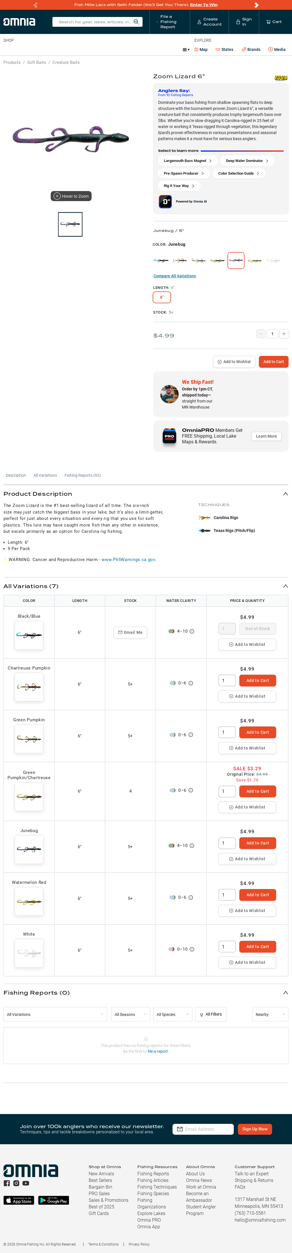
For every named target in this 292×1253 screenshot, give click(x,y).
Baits (8, 49)
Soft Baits (36, 62)
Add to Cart (273, 361)
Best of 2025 (101, 1207)
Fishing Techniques (157, 1187)
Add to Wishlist (234, 361)
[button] (146, 493)
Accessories (114, 49)
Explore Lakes (151, 1213)
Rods (44, 49)
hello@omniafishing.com (260, 1220)
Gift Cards (99, 1213)
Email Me (130, 632)
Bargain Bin (100, 1187)
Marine (140, 49)
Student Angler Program (201, 1210)
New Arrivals (101, 1173)
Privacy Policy (139, 1244)
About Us (195, 1173)
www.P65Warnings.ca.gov (128, 559)
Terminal (85, 49)
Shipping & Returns (254, 1180)
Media (277, 49)
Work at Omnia (201, 1187)
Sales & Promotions (108, 1200)
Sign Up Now (259, 1129)
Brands (251, 49)
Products (12, 62)
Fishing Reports (153, 1173)
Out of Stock (257, 628)
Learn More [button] (266, 436)
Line (26, 49)
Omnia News (199, 1180)
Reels (63, 49)
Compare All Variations (174, 276)
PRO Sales (99, 1193)
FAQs (240, 1187)
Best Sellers (100, 1180)
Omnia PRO (149, 1220)
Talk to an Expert (252, 1173)
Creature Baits (66, 62)
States (224, 49)
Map (201, 49)
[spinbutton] (227, 628)
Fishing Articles (152, 1180)
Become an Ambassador (199, 1197)
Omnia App (148, 1226)
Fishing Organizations (151, 1203)
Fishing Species (153, 1193)
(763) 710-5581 (250, 1213)
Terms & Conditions (103, 1244)
